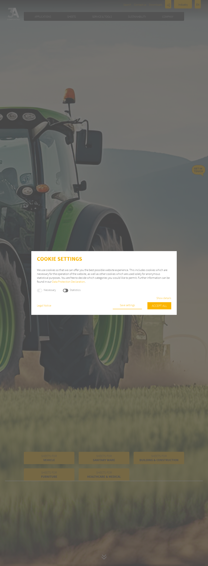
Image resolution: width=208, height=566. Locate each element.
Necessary (50, 290)
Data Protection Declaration (68, 282)
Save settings (127, 305)
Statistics (75, 290)
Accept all (159, 306)
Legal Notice (44, 305)
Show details (163, 298)
